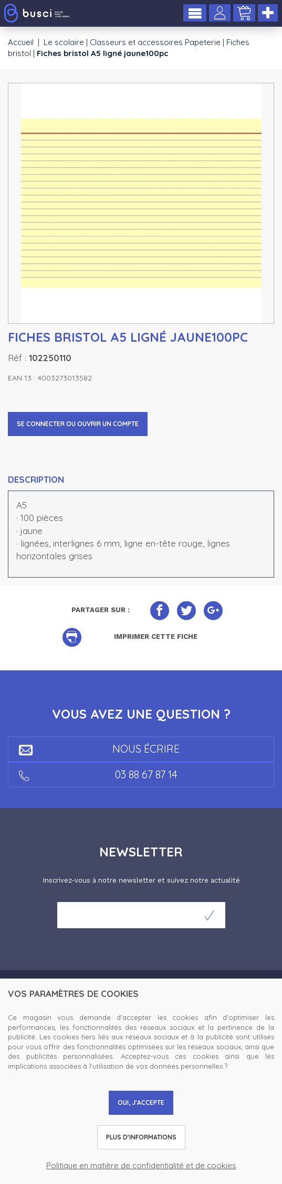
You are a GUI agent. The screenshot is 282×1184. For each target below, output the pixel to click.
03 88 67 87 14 (98, 774)
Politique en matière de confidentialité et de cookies (141, 1165)
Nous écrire (99, 748)
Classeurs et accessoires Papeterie (155, 42)
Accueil (21, 42)
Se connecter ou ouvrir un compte (78, 424)
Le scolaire (64, 42)
